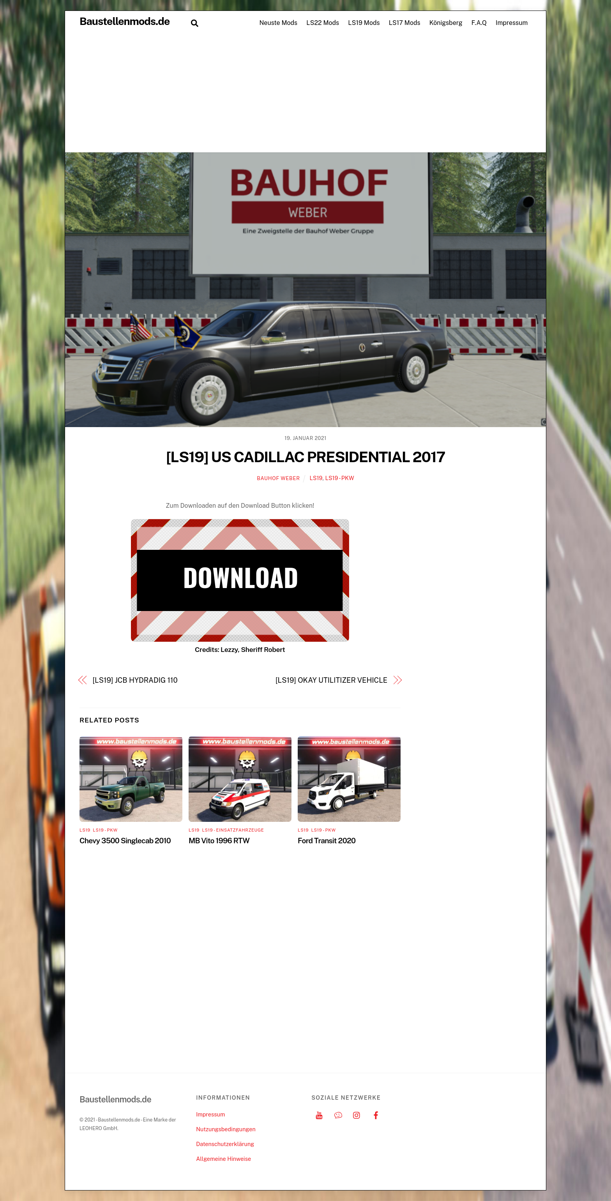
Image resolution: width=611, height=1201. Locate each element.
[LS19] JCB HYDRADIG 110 (135, 680)
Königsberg (446, 22)
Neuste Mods (278, 22)
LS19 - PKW (339, 478)
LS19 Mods (364, 22)
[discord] (338, 1114)
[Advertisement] (305, 93)
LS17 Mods (404, 22)
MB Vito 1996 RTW (219, 840)
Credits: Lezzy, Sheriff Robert (240, 649)
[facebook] (376, 1114)
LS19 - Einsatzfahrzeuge (233, 830)
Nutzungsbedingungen (225, 1129)
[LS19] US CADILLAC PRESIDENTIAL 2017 (305, 457)
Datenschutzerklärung (225, 1144)
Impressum (512, 22)
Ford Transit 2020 (326, 840)
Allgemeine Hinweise (223, 1158)
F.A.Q (479, 22)
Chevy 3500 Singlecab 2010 (125, 840)
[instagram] (357, 1114)
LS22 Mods (322, 22)
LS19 (316, 478)
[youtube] (319, 1114)
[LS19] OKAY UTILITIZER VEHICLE (331, 680)
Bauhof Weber (278, 478)
